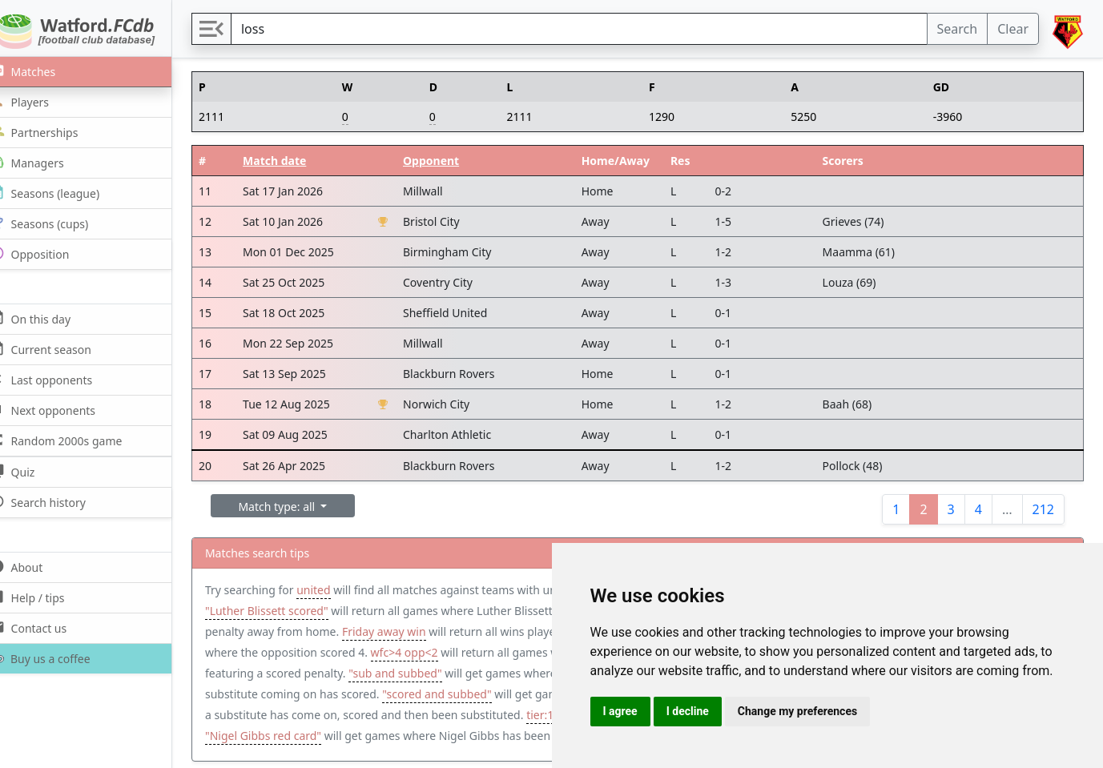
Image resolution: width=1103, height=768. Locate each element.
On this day (48, 318)
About (34, 566)
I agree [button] (620, 711)
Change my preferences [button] (797, 711)
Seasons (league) (63, 192)
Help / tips (46, 597)
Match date (294, 160)
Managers (45, 162)
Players (38, 101)
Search (957, 29)
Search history (56, 501)
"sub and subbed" (448, 673)
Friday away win (405, 631)
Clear (1013, 29)
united (334, 589)
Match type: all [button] (299, 506)
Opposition (48, 253)
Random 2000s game (74, 440)
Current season (59, 348)
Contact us (46, 627)
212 (1043, 509)
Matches (41, 70)
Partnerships (52, 131)
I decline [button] (687, 711)
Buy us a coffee (57, 658)
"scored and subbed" (502, 694)
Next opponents (61, 409)
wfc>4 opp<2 (463, 652)
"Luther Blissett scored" (287, 610)
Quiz (30, 471)
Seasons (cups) (57, 223)
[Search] (590, 29)
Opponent (448, 160)
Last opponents (59, 379)
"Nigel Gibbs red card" (372, 735)
